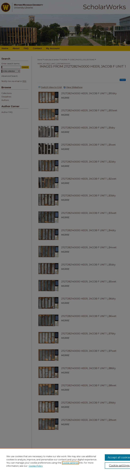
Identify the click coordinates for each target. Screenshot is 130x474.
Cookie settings (70, 463)
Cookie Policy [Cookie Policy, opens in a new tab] (36, 466)
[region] (65, 461)
